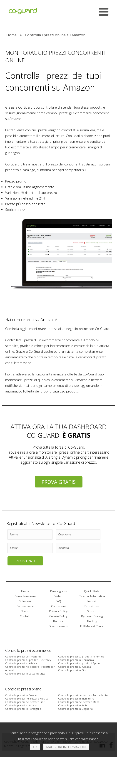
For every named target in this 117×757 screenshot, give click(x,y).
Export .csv (92, 606)
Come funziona (25, 596)
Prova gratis (59, 481)
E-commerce (25, 606)
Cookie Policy (58, 616)
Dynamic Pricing (92, 616)
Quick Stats (92, 591)
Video (58, 596)
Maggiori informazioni (66, 747)
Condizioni (58, 606)
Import (91, 601)
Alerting (92, 621)
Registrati (25, 561)
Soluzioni (25, 601)
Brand (25, 611)
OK (35, 747)
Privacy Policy (58, 611)
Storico (92, 611)
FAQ (58, 601)
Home (25, 591)
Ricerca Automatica (92, 596)
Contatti (25, 616)
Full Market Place (91, 626)
